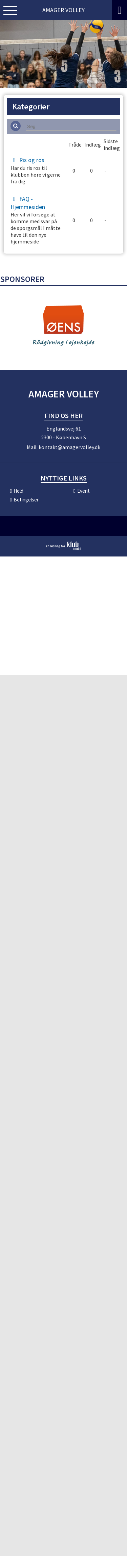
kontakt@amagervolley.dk (69, 450)
